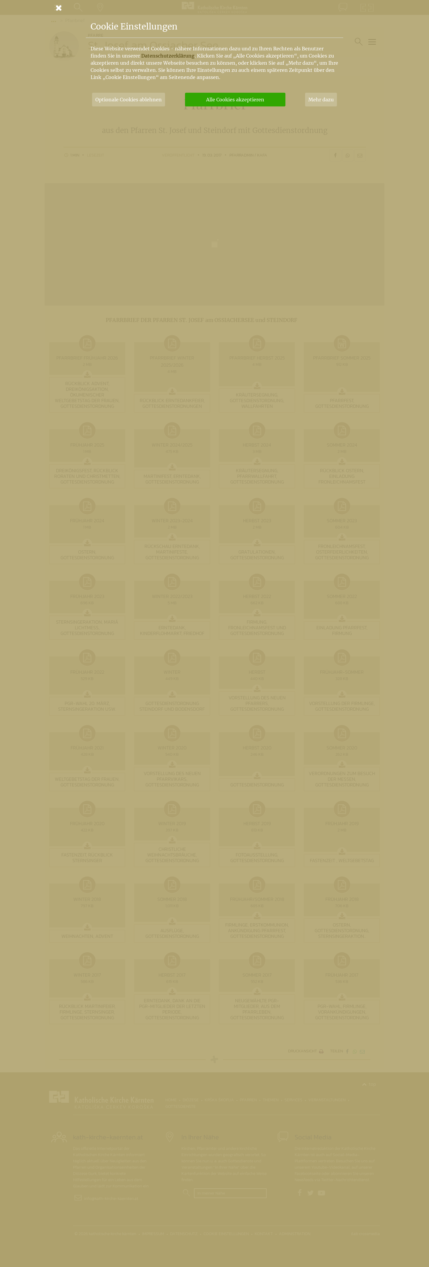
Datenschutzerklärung (168, 56)
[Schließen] (214, 8)
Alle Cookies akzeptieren (235, 100)
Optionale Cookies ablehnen (128, 100)
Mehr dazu (321, 100)
